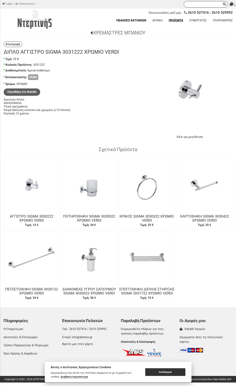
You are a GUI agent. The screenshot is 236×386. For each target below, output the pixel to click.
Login (7, 3)
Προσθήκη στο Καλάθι (21, 92)
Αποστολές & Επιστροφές (20, 337)
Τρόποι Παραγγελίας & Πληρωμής (26, 345)
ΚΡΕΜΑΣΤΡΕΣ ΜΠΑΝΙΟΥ (119, 33)
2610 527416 (196, 12)
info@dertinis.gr (82, 337)
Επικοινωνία (25, 3)
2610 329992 (222, 12)
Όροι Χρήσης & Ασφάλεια (20, 353)
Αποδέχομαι (165, 372)
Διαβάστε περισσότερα (74, 376)
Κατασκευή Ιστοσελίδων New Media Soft (207, 379)
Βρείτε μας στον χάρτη (77, 344)
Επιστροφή (13, 44)
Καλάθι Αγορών (192, 329)
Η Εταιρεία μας (13, 329)
